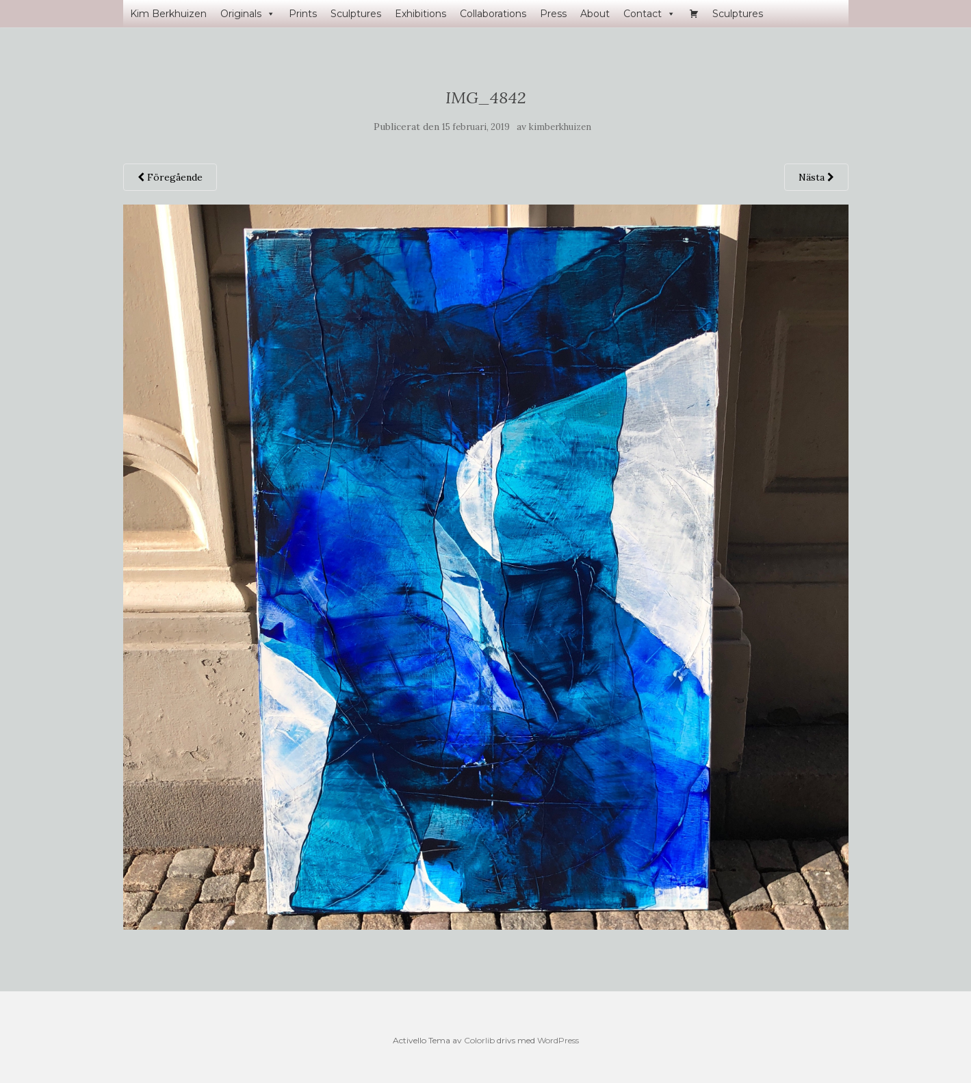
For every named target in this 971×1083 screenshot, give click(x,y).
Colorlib (479, 1040)
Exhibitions (420, 14)
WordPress (558, 1040)
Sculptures (356, 14)
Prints (303, 14)
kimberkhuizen (560, 127)
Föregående (170, 177)
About (595, 14)
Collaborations (493, 14)
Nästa (816, 177)
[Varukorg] (693, 13)
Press (553, 14)
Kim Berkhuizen (168, 14)
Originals (247, 14)
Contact (649, 14)
